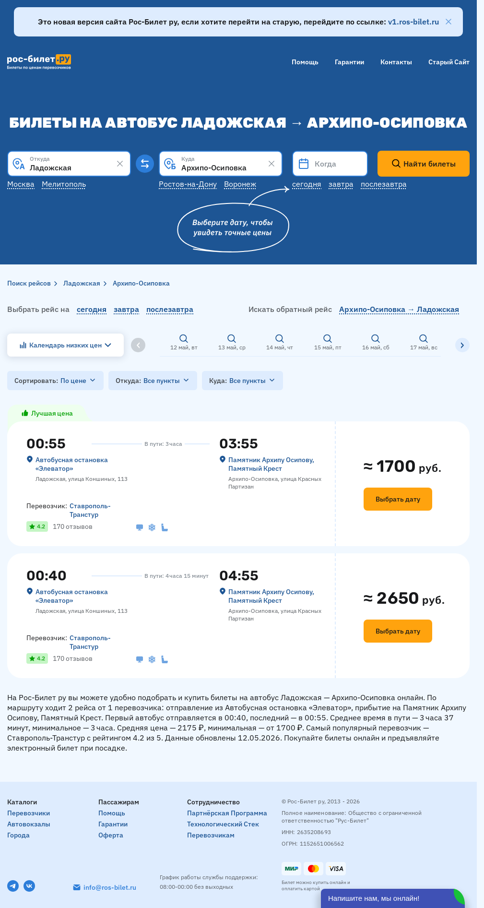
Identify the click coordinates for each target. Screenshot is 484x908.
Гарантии (349, 62)
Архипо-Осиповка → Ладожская (399, 309)
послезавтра (169, 309)
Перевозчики (28, 813)
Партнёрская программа (227, 813)
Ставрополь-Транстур (90, 510)
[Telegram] (13, 886)
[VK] (29, 886)
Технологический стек (223, 824)
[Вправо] (462, 345)
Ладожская (81, 283)
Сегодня (306, 184)
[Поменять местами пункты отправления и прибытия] (145, 164)
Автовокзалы (28, 824)
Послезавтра (384, 184)
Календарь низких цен (65, 345)
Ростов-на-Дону (188, 184)
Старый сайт (449, 62)
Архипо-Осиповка (141, 283)
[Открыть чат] (393, 898)
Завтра (341, 184)
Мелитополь (64, 184)
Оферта (110, 835)
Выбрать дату (398, 499)
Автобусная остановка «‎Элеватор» (71, 464)
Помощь (305, 62)
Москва (21, 184)
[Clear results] (120, 163)
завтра (126, 309)
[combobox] (69, 164)
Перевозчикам (211, 835)
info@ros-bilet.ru (109, 887)
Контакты (396, 62)
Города (18, 835)
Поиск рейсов (29, 283)
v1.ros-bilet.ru (413, 21)
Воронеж (240, 184)
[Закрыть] (448, 21)
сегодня (91, 309)
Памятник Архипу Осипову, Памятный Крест (271, 464)
